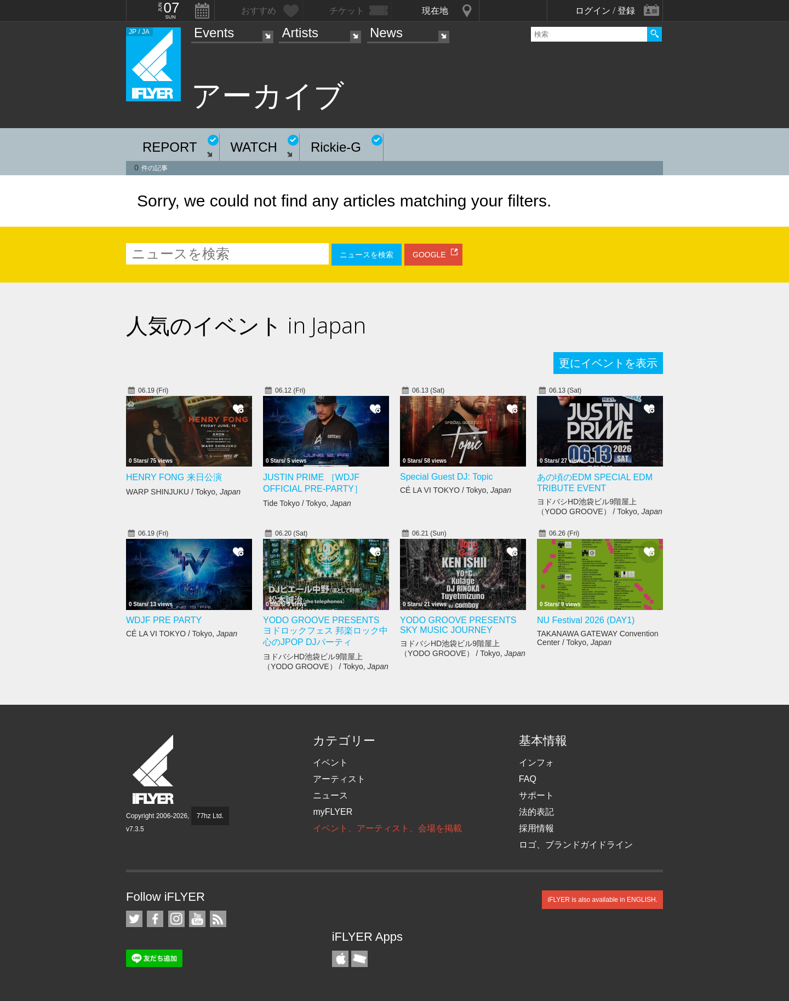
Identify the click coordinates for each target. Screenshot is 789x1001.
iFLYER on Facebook (155, 919)
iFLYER (154, 770)
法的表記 (536, 811)
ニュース (330, 795)
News (386, 32)
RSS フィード (218, 919)
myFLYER (332, 811)
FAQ (527, 779)
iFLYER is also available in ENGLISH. (602, 900)
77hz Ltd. (210, 816)
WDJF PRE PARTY (164, 620)
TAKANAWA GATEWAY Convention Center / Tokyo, (597, 638)
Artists (300, 32)
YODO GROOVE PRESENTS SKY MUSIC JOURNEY (458, 625)
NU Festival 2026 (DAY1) (585, 620)
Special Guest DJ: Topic (446, 476)
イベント (330, 762)
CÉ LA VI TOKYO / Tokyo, (455, 490)
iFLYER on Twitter (134, 919)
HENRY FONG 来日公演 (174, 477)
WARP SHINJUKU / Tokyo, (183, 491)
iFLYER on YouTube (197, 919)
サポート (536, 795)
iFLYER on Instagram (176, 919)
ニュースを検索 (366, 254)
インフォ (536, 762)
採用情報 (536, 828)
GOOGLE (429, 254)
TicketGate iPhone (359, 959)
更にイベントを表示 (608, 363)
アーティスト (339, 779)
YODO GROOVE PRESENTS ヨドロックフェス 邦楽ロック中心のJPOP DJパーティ (325, 631)
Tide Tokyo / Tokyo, (307, 503)
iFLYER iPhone (340, 959)
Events (214, 32)
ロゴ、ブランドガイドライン (576, 844)
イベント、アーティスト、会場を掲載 (387, 828)
